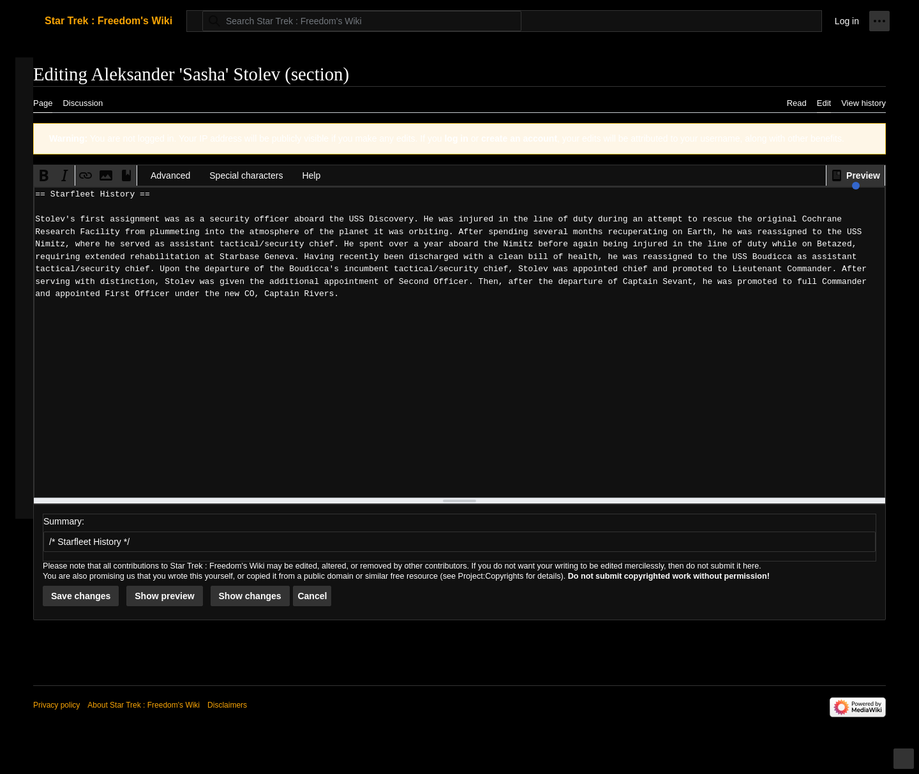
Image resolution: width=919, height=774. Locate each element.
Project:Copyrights (491, 576)
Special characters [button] (246, 175)
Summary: (63, 521)
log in (456, 138)
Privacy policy (56, 705)
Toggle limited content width (905, 764)
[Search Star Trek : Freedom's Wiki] (361, 21)
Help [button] (311, 175)
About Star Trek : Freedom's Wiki (143, 705)
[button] (855, 175)
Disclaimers (227, 705)
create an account (519, 138)
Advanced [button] (170, 175)
